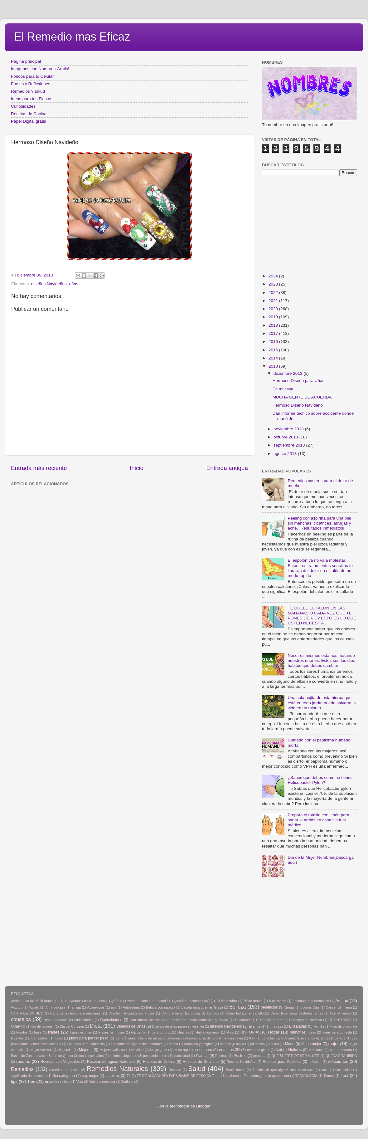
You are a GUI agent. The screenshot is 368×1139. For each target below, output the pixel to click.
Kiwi (252, 1038)
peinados (97, 1056)
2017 (274, 333)
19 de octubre (226, 1001)
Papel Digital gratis (28, 121)
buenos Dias (310, 1007)
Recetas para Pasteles (282, 1061)
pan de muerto (341, 1050)
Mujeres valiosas (112, 1050)
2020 (274, 308)
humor (295, 1032)
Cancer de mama (339, 1007)
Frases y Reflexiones (30, 83)
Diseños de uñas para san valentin (178, 1026)
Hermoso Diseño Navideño (298, 405)
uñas (73, 283)
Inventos (17, 1038)
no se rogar (182, 1050)
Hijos (230, 1032)
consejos (21, 1019)
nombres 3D (229, 1050)
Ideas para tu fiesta (337, 1032)
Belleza (237, 1006)
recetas (23, 1061)
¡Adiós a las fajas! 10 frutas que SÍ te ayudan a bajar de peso (58, 1001)
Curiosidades (23, 106)
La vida (339, 1038)
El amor (254, 1026)
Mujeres (85, 1050)
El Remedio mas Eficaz (72, 36)
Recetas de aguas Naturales (111, 1061)
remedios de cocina (64, 1070)
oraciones (316, 1050)
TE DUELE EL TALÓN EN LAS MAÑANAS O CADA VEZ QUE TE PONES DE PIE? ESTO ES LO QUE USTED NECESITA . (322, 616)
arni (114, 1007)
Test (344, 1075)
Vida (79, 1081)
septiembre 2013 (290, 445)
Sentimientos (235, 1070)
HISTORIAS (250, 1032)
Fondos (21, 1032)
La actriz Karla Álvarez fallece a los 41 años (295, 1038)
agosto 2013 (286, 453)
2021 (274, 300)
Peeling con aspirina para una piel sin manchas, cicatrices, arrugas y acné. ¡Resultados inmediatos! (319, 523)
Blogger (203, 1106)
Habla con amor (208, 1032)
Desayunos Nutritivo (306, 1020)
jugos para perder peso (88, 1038)
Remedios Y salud (28, 91)
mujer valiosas (42, 1050)
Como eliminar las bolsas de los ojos (190, 1013)
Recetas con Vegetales (60, 1061)
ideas (312, 1032)
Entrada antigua (227, 468)
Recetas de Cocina (28, 113)
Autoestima (131, 1007)
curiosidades (83, 1020)
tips (14, 1081)
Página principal (26, 61)
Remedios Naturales (117, 1069)
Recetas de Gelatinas (201, 1061)
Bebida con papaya (160, 1007)
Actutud (16, 1007)
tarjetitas (112, 1075)
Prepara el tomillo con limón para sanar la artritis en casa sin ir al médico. (318, 820)
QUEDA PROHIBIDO (341, 1056)
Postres (240, 1055)
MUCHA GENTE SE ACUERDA (302, 397)
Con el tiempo (341, 1013)
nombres (204, 1050)
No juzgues (158, 1050)
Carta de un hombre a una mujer (76, 1013)
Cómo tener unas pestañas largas (297, 1013)
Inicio (136, 468)
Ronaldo (174, 1070)
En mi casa (283, 389)
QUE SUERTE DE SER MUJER (296, 1056)
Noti (279, 1050)
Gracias (183, 1032)
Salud (196, 1069)
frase (37, 1032)
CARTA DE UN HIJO (27, 1013)
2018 (274, 325)
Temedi (329, 1076)
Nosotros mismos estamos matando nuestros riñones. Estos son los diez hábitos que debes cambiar (321, 660)
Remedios (22, 1069)
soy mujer (90, 1075)
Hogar (273, 1032)
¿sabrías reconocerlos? (192, 1001)
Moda (289, 1044)
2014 (274, 358)
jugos (59, 1038)
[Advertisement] (112, 502)
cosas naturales (55, 1020)
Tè (129, 1076)
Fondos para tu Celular (32, 76)
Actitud (341, 1000)
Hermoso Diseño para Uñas (299, 380)
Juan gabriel (39, 1038)
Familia (318, 1026)
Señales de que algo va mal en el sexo (283, 1070)
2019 (274, 317)
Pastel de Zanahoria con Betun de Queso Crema (47, 1056)
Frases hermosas (111, 1032)
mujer (333, 1043)
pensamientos (153, 1056)
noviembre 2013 (289, 429)
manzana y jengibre (199, 1044)
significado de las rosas (28, 1076)
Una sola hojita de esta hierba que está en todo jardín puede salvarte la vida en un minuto (322, 702)
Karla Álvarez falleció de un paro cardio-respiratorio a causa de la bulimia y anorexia (179, 1038)
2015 (274, 350)
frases (54, 1032)
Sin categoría (63, 1075)
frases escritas (81, 1032)
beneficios (269, 1007)
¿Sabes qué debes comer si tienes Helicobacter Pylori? (320, 780)
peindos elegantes (123, 1056)
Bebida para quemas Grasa (202, 1007)
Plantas (202, 1055)
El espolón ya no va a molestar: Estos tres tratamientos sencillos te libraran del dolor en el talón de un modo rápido (320, 568)
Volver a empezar (102, 1081)
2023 (274, 284)
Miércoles (257, 1044)
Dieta (96, 1026)
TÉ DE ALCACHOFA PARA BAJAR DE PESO (171, 1076)
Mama (173, 1044)
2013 (274, 366)
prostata (259, 1056)
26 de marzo (253, 1001)
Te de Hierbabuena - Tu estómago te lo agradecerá (250, 1076)
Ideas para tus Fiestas (31, 98)
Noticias (295, 1050)
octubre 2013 (286, 437)
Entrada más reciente (39, 468)
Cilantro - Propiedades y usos (132, 1013)
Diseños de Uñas (130, 1026)
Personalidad (180, 1056)
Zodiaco (127, 1081)
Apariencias (95, 1007)
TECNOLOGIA (306, 1076)
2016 (274, 341)
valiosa (65, 1081)
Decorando (243, 1020)
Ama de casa (55, 1007)
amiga (76, 1007)
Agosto (34, 1007)
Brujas (289, 1007)
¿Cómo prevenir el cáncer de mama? (139, 1001)
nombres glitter (258, 1050)
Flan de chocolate (344, 1026)
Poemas (221, 1056)
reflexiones (338, 1061)
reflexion (315, 1061)
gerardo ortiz (161, 1032)
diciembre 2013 (288, 373)
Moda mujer (311, 1044)
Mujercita (66, 1050)
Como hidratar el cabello (245, 1013)
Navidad (137, 1050)
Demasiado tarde (271, 1020)
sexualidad (344, 1070)
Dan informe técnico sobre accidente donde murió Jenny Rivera (179, 1020)
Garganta (138, 1032)
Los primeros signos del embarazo (136, 1044)
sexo (324, 1070)
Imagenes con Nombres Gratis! (40, 68)
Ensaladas (298, 1026)
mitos (275, 1044)
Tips (31, 1081)
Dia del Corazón (72, 1026)
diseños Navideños (49, 283)
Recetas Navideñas (241, 1061)
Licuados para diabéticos (86, 1044)
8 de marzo (277, 1001)
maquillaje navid (232, 1044)
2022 (274, 292)
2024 (274, 276)
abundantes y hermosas (311, 1001)
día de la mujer (42, 1026)
